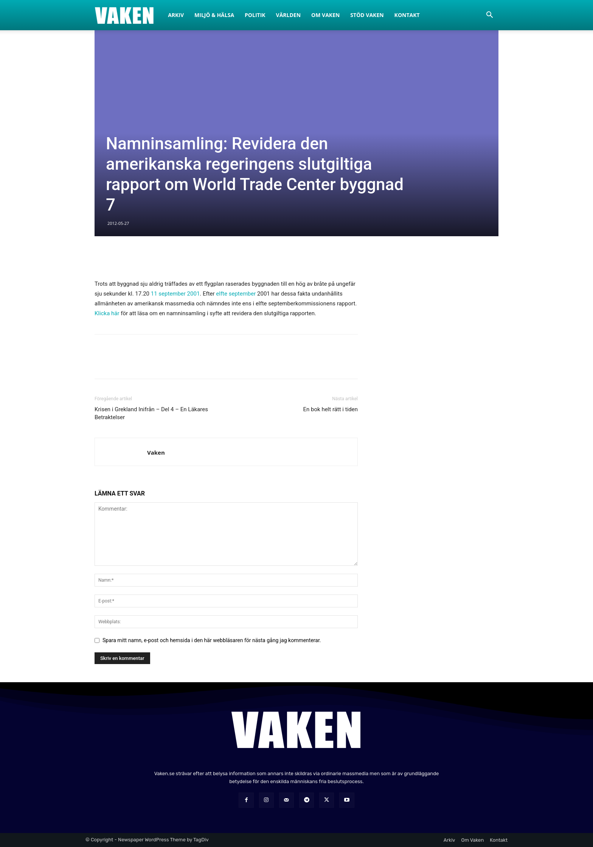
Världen (288, 15)
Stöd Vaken (366, 15)
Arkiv (176, 15)
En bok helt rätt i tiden (330, 409)
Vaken (156, 452)
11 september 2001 (175, 293)
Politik (255, 15)
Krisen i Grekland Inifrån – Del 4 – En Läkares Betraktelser (151, 413)
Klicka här (107, 313)
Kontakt (407, 15)
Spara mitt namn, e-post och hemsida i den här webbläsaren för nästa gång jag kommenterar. (211, 640)
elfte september (236, 293)
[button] (489, 15)
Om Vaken (325, 15)
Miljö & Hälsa (214, 15)
